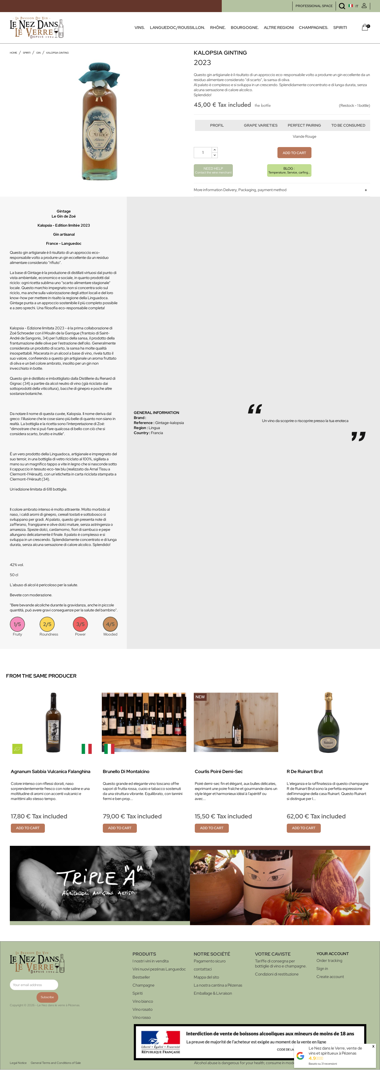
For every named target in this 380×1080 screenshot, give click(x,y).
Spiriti (138, 1003)
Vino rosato (142, 1019)
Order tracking (329, 970)
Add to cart (294, 163)
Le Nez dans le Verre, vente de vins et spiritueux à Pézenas (335, 1051)
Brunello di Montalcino (126, 782)
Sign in (322, 979)
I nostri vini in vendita (151, 971)
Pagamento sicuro (210, 971)
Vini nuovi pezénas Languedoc (159, 979)
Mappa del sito (206, 987)
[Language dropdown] (344, 6)
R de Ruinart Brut (305, 782)
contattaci (203, 979)
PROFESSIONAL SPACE (314, 6)
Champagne (143, 995)
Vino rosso (142, 1027)
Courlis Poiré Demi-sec (219, 782)
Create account (330, 987)
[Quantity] (203, 162)
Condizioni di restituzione (277, 984)
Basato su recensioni (323, 1063)
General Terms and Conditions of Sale (56, 1073)
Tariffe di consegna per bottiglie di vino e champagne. (281, 974)
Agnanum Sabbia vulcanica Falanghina (50, 782)
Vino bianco (143, 1011)
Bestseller (141, 987)
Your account (332, 964)
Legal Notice (18, 1073)
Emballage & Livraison (213, 1003)
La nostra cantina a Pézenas (218, 995)
